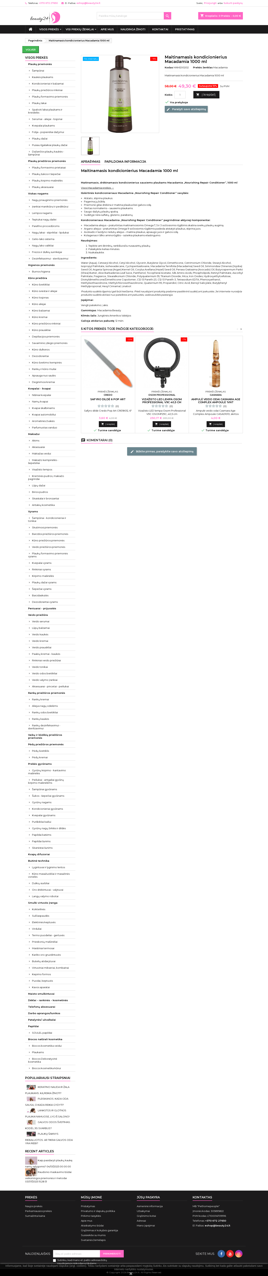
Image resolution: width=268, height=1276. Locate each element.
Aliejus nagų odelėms (45, 705)
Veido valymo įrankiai (45, 679)
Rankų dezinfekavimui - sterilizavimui (44, 727)
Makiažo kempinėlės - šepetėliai (43, 461)
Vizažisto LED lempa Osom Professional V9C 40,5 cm (162, 401)
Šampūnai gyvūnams (44, 789)
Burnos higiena (41, 271)
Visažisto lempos (42, 469)
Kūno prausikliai (41, 330)
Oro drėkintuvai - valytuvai (47, 889)
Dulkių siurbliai (40, 883)
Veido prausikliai (41, 647)
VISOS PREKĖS (49, 29)
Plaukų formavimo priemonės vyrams (48, 555)
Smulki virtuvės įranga (43, 902)
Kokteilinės (38, 909)
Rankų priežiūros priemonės (46, 692)
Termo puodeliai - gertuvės (48, 935)
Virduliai (37, 928)
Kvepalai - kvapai (39, 388)
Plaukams (38, 1052)
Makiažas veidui (41, 453)
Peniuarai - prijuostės (42, 608)
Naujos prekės (33, 1206)
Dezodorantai (40, 356)
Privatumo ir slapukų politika (98, 1211)
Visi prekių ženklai (80, 29)
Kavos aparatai (41, 987)
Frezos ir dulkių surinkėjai (47, 252)
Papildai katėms (41, 834)
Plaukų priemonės (40, 64)
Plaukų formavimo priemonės (50, 96)
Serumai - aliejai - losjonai (47, 119)
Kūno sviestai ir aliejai (44, 291)
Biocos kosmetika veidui (47, 1045)
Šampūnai (38, 70)
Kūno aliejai (39, 304)
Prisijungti (210, 3)
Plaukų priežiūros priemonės (47, 161)
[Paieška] (134, 15)
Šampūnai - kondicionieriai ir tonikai (47, 519)
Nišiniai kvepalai (41, 395)
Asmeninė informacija (150, 1206)
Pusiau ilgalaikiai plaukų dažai (49, 145)
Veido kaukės (40, 634)
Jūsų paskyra (148, 1197)
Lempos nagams (42, 213)
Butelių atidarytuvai (43, 961)
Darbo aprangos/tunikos (44, 1013)
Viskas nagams (38, 193)
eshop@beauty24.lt (88, 3)
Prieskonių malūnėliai (45, 941)
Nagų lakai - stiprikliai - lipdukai (50, 232)
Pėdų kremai (40, 757)
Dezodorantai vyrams (45, 601)
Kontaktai (160, 29)
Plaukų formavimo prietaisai (49, 167)
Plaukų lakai (39, 103)
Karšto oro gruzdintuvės (46, 954)
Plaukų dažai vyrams (44, 582)
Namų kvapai (40, 401)
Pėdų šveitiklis (40, 750)
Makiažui (34, 434)
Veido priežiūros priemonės (48, 546)
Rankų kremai (40, 699)
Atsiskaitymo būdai (92, 1225)
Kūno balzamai (41, 310)
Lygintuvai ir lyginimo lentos (48, 867)
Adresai (141, 1220)
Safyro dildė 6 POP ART (108, 399)
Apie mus (107, 29)
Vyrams (33, 511)
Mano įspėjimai (146, 1225)
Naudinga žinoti (133, 29)
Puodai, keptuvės (42, 980)
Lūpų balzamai (41, 627)
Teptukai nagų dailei (44, 219)
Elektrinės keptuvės (43, 922)
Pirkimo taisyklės (91, 1215)
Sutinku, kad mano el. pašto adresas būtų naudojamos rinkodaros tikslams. (82, 1262)
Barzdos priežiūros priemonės (50, 533)
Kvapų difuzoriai (39, 854)
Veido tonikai (40, 666)
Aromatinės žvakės (43, 421)
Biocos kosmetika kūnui (46, 1068)
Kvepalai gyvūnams (43, 815)
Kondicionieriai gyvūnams (47, 808)
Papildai (33, 1026)
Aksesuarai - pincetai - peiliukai (50, 686)
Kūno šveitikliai (41, 284)
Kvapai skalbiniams (43, 408)
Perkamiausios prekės (38, 1211)
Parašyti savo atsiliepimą (186, 109)
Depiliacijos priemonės (46, 336)
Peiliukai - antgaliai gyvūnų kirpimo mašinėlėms (46, 781)
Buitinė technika (38, 860)
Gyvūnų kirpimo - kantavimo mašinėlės (47, 772)
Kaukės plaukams (42, 77)
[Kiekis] (180, 94)
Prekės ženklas (203, 67)
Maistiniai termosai (43, 948)
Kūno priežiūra (37, 278)
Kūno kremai (39, 317)
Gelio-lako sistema (43, 239)
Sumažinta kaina (35, 1215)
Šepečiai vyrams (41, 588)
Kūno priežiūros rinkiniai (46, 323)
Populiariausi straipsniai (47, 1078)
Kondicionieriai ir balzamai (48, 83)
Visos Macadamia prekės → (97, 187)
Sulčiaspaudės (40, 915)
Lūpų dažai (38, 485)
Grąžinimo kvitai (146, 1215)
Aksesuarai (38, 447)
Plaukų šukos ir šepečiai (46, 174)
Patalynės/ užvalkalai (42, 1019)
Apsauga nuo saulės (44, 375)
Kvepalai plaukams (43, 125)
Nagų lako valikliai (43, 245)
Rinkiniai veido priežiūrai (46, 660)
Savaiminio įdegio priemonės (49, 343)
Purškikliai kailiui (41, 821)
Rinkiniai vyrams (41, 569)
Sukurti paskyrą (233, 3)
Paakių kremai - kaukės (46, 653)
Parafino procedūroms (45, 226)
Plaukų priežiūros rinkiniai (47, 90)
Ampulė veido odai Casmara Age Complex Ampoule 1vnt (215, 401)
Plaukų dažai (39, 138)
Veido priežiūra (38, 614)
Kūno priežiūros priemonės (48, 540)
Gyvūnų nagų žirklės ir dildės (49, 828)
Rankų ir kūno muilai (44, 369)
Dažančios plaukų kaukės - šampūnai (46, 153)
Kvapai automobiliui (44, 414)
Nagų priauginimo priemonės (49, 200)
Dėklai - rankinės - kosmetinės (48, 1000)
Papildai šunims (41, 841)
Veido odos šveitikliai (44, 673)
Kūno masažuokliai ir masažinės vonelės (49, 875)
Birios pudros (40, 491)
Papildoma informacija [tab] (125, 161)
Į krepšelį (206, 95)
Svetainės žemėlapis (93, 1239)
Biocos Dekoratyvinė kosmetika (42, 1060)
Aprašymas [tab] (90, 161)
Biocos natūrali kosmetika (45, 1039)
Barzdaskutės (40, 595)
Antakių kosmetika (43, 504)
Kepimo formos (41, 974)
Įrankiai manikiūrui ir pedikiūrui (50, 206)
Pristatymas (184, 29)
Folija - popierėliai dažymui (48, 132)
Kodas (169, 67)
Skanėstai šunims (42, 847)
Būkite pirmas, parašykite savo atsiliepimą (162, 451)
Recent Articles (39, 1151)
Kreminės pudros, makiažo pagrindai (46, 477)
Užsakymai (143, 1211)
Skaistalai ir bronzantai (45, 498)
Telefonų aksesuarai (41, 1006)
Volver (31, 49)
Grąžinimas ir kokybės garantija (99, 1230)
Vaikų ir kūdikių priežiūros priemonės (45, 736)
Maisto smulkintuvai (41, 993)
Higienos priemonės (41, 265)
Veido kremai (40, 640)
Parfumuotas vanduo (44, 427)
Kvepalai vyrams (41, 562)
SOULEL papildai (42, 1032)
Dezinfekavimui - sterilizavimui (50, 258)
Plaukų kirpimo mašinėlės (47, 180)
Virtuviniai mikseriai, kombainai (50, 967)
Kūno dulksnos (41, 349)
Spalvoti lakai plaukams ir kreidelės (45, 111)
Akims (35, 440)
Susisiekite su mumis (93, 1235)
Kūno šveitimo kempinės (47, 362)
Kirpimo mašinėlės (43, 575)
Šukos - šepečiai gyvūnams (48, 795)
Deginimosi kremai (43, 382)
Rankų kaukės (40, 718)
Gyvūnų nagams (41, 802)
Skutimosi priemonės (45, 527)
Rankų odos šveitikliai (45, 712)
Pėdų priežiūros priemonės (46, 744)
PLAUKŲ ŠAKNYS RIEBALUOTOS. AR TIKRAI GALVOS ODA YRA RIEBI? (49, 1138)
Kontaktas (202, 1197)
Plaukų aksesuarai (43, 187)
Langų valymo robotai (45, 896)
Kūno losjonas (40, 297)
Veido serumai (40, 621)
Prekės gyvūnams (40, 763)
